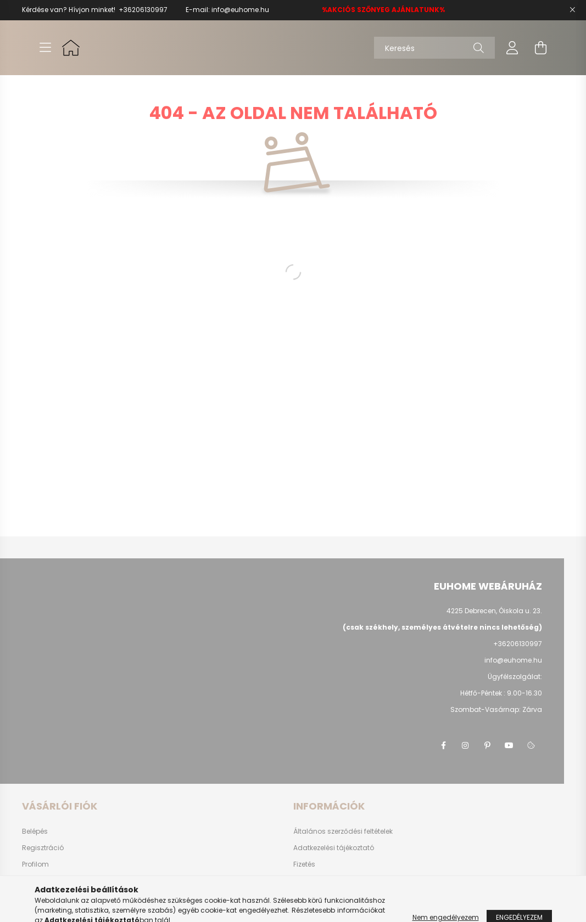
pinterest (487, 745)
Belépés (35, 831)
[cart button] (541, 48)
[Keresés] (434, 48)
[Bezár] (572, 10)
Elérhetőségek (316, 897)
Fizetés (304, 864)
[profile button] (512, 48)
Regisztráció (43, 848)
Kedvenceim (43, 897)
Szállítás (307, 881)
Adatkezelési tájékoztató (333, 848)
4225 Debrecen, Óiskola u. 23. (494, 610)
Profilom (35, 864)
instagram (465, 745)
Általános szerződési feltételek (343, 831)
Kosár (31, 881)
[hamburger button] (46, 48)
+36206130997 (143, 9)
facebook (443, 745)
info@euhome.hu (240, 9)
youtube (509, 745)
